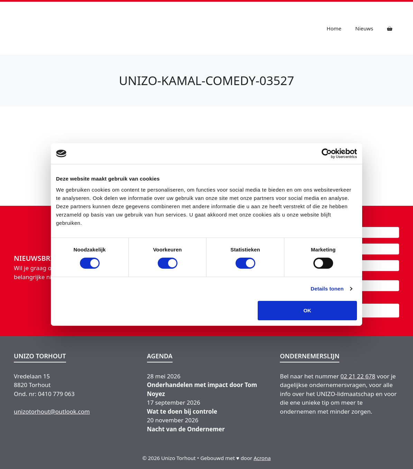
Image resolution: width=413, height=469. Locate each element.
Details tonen (327, 289)
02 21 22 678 (357, 376)
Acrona (262, 457)
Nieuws (364, 28)
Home (334, 28)
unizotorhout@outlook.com (52, 411)
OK (307, 310)
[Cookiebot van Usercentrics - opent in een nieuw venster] (326, 153)
